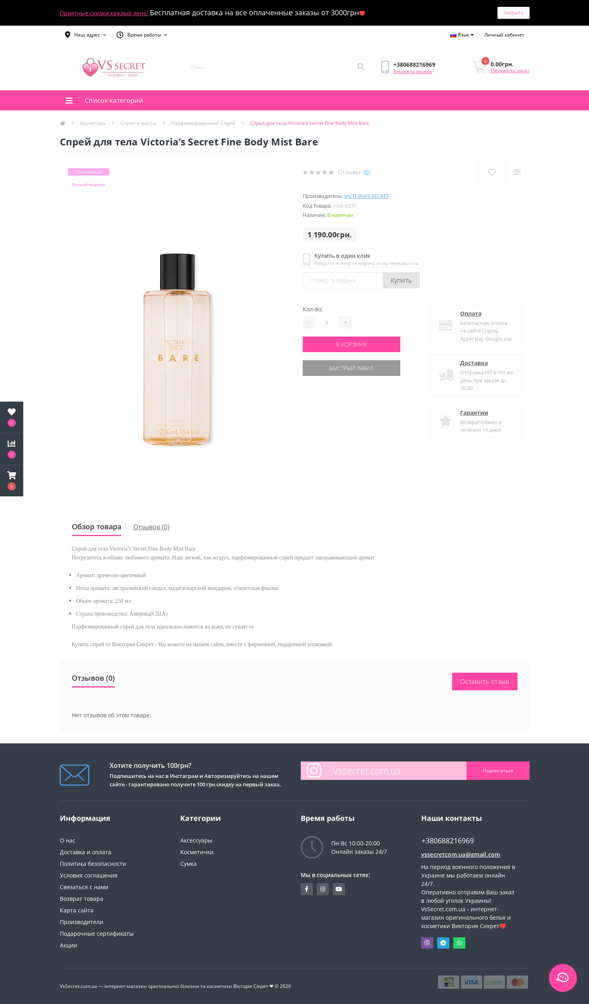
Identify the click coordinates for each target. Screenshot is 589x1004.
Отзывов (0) (151, 526)
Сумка (188, 863)
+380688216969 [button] (448, 840)
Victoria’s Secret (366, 196)
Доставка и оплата (85, 852)
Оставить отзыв (484, 681)
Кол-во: (313, 309)
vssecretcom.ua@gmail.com (460, 854)
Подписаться (498, 770)
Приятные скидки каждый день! (105, 13)
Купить (401, 280)
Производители (81, 922)
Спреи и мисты (138, 123)
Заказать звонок (412, 71)
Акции (68, 945)
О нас (67, 840)
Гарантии (474, 412)
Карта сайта (77, 910)
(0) (367, 172)
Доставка (474, 363)
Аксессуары (196, 840)
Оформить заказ (510, 70)
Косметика (93, 123)
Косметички (197, 852)
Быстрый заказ (351, 368)
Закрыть (513, 12)
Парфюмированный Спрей (203, 123)
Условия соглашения (89, 875)
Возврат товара (81, 898)
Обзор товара (96, 526)
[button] (85, 35)
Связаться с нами (84, 887)
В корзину (351, 344)
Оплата (470, 313)
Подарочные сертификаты (97, 933)
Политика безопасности (93, 863)
